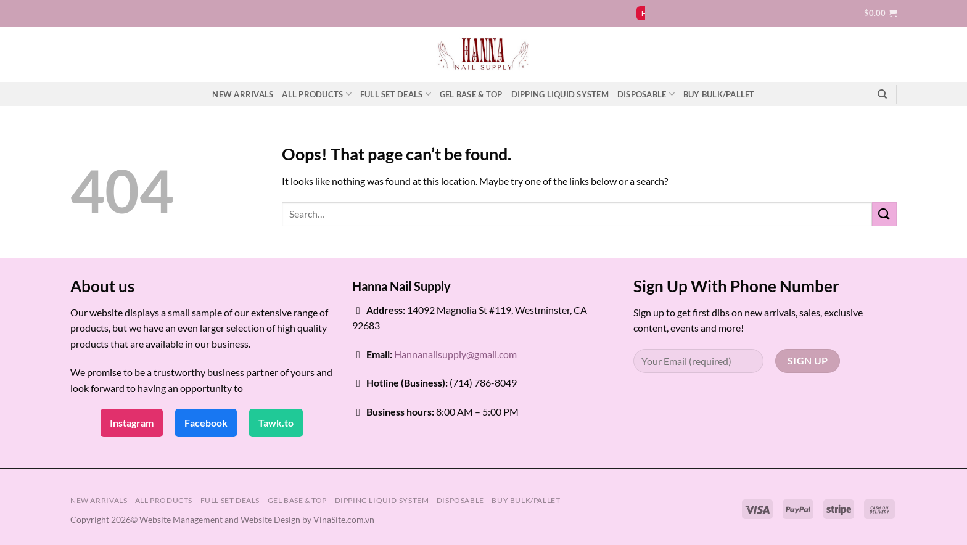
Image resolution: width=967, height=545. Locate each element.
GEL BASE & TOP (471, 94)
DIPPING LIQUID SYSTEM (560, 94)
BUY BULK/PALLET (719, 94)
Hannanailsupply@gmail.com (455, 354)
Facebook (206, 422)
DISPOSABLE (646, 94)
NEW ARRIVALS (242, 94)
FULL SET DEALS (395, 94)
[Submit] (884, 214)
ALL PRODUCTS (317, 94)
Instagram (132, 422)
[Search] (882, 94)
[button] (880, 13)
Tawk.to (276, 422)
